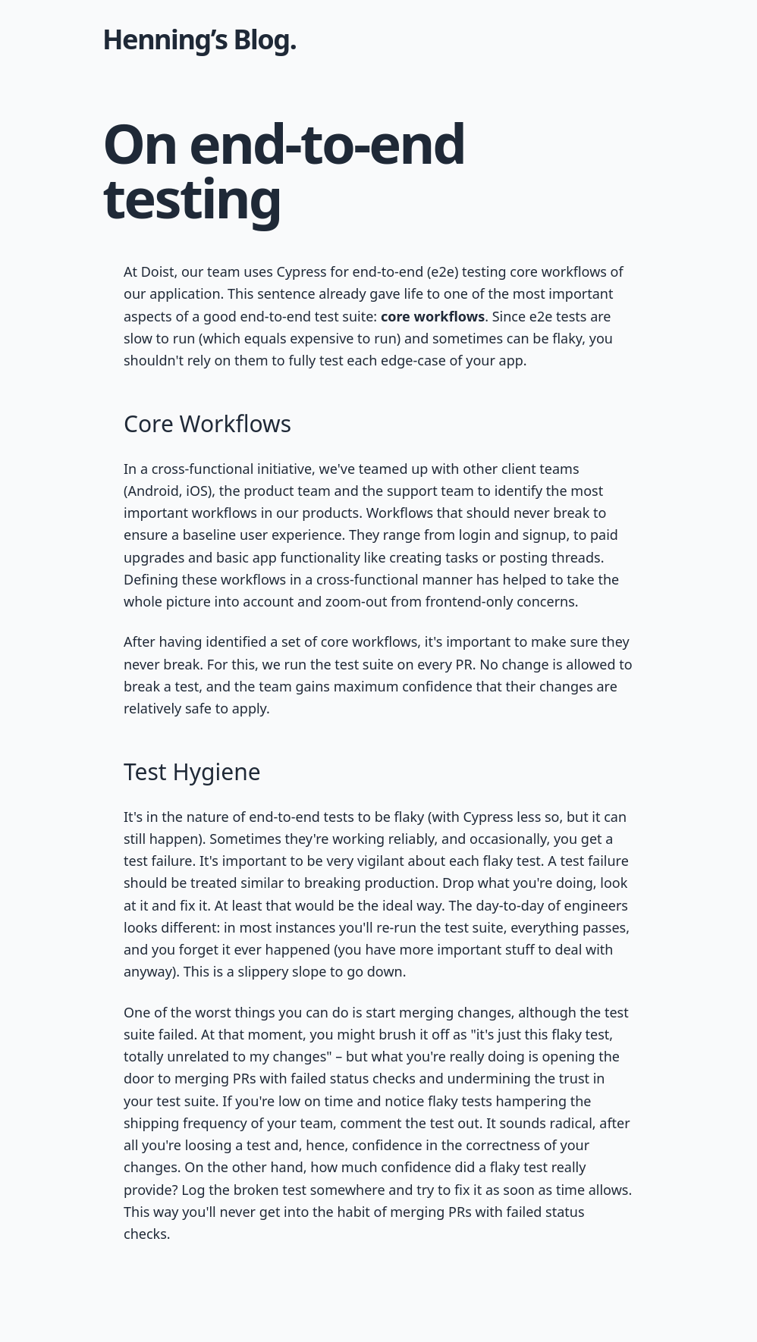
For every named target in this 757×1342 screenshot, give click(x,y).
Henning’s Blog (196, 39)
